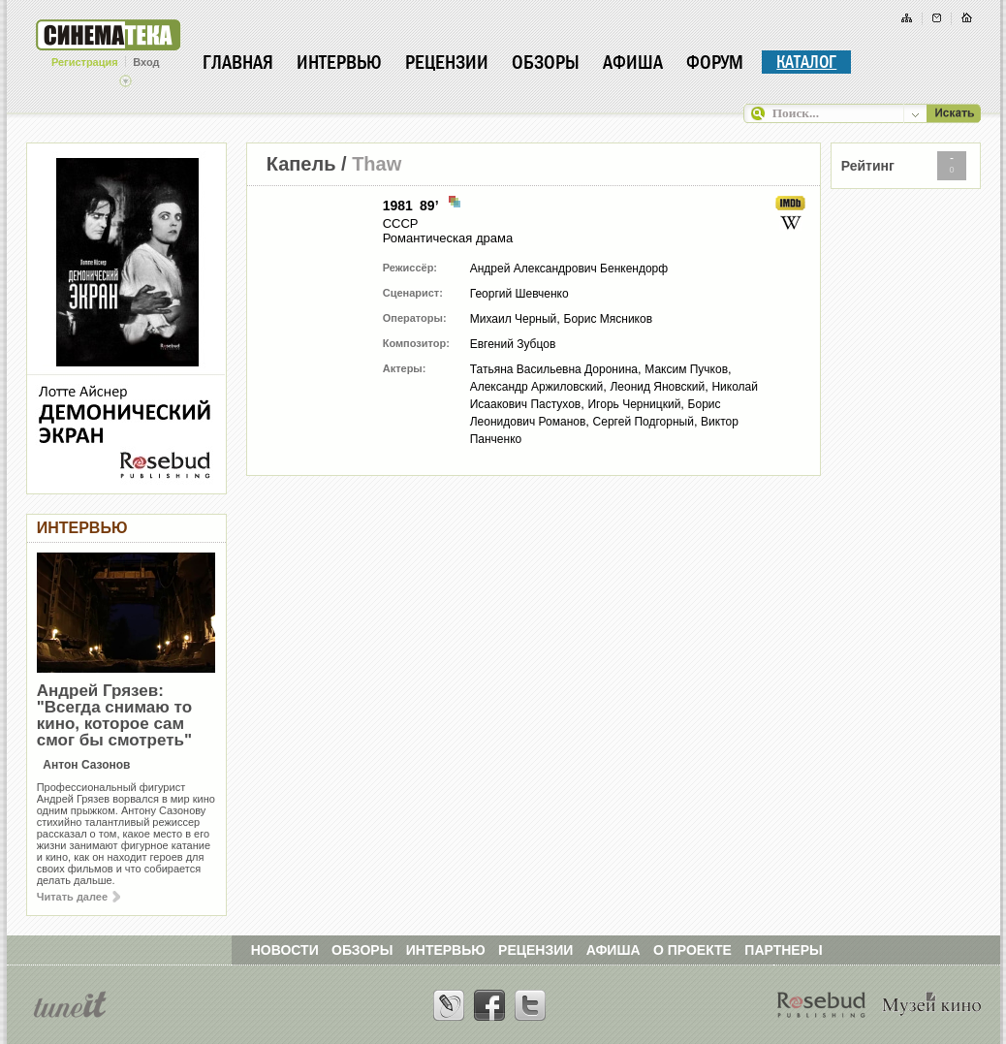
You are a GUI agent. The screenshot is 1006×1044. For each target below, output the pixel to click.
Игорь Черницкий (633, 404)
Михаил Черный (513, 319)
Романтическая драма (448, 238)
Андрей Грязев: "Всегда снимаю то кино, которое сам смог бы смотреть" (114, 715)
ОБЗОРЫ (362, 950)
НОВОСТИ (285, 950)
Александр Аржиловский (537, 387)
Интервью (339, 62)
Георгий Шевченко (519, 294)
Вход (146, 62)
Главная (238, 62)
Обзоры (546, 62)
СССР (401, 223)
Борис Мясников (608, 319)
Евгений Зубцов (513, 344)
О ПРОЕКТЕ (692, 950)
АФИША (613, 950)
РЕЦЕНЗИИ (535, 950)
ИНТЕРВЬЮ (446, 950)
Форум (714, 62)
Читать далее (78, 896)
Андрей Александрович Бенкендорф (569, 268)
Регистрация (84, 62)
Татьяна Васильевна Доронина (554, 369)
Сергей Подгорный (643, 421)
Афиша (633, 62)
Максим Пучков (686, 369)
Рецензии (446, 62)
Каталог (806, 62)
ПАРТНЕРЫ (783, 950)
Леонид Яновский (657, 387)
